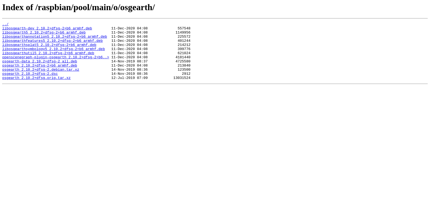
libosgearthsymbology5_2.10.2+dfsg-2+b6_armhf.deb (53, 54)
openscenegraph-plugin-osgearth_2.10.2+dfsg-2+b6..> (55, 64)
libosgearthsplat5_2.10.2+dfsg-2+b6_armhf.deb (49, 49)
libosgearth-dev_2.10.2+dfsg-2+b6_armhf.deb (47, 29)
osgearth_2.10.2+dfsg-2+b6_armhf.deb (39, 74)
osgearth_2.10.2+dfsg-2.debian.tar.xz (40, 79)
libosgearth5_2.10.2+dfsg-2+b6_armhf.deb (44, 34)
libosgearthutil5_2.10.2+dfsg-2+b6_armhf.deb (48, 59)
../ (5, 24)
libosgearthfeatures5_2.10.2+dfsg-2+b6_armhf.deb (52, 44)
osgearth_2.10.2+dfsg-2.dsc (30, 84)
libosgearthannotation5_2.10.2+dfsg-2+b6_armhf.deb (54, 39)
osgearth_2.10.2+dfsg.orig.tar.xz (36, 89)
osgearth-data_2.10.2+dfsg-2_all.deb (39, 69)
